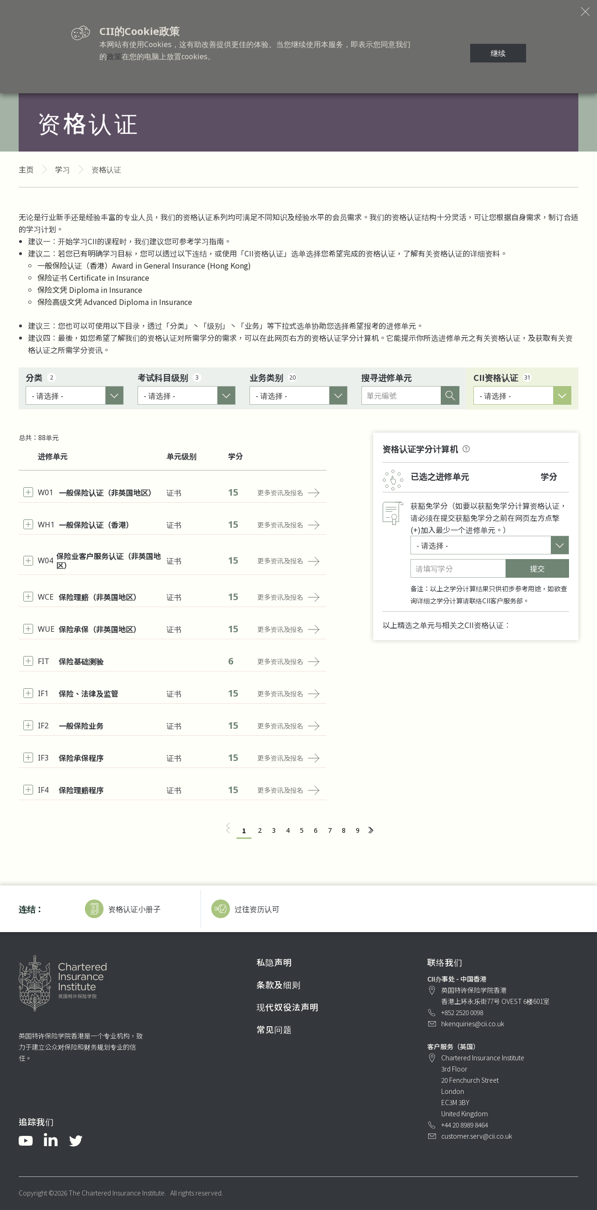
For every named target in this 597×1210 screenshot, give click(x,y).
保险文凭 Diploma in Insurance (89, 289)
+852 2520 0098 (462, 1012)
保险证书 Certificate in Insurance (93, 277)
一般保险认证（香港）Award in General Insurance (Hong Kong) (144, 265)
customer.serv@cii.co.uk (476, 1136)
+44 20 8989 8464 (464, 1124)
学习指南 (209, 241)
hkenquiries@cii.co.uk (472, 1023)
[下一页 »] (370, 830)
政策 (114, 56)
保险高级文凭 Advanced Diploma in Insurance (114, 301)
